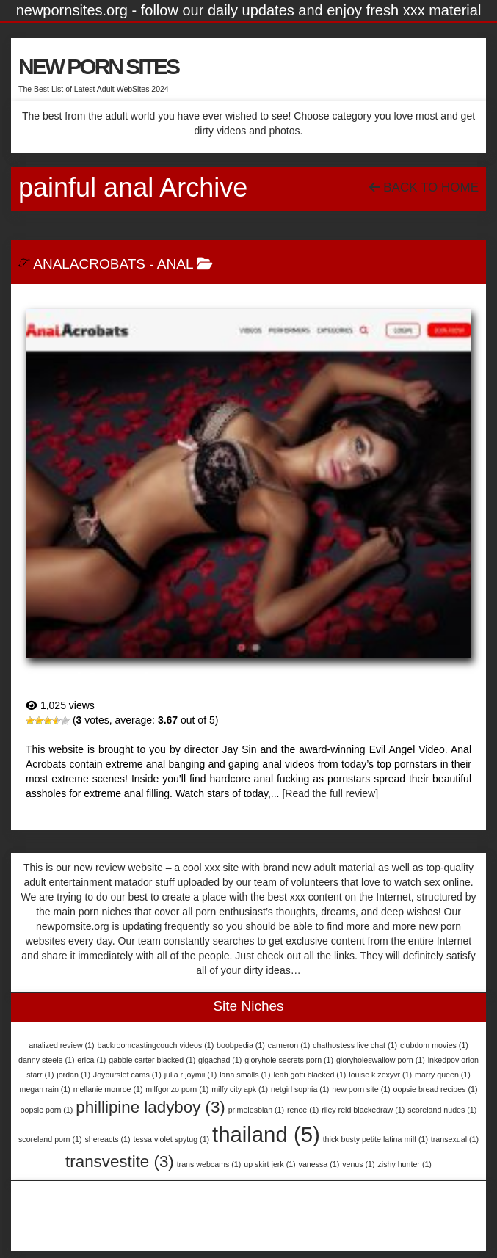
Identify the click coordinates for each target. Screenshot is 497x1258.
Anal (175, 264)
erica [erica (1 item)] (91, 1059)
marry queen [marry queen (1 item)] (443, 1074)
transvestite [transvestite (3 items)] (119, 1161)
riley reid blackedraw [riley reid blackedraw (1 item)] (363, 1109)
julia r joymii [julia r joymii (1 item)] (190, 1074)
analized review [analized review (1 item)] (61, 1045)
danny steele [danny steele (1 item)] (46, 1059)
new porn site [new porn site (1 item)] (361, 1089)
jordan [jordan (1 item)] (73, 1074)
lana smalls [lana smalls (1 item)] (245, 1074)
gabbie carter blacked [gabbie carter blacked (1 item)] (152, 1059)
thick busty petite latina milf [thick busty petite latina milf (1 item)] (375, 1139)
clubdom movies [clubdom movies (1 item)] (434, 1045)
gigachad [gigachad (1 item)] (220, 1059)
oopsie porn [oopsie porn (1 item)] (47, 1109)
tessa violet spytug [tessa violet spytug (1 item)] (171, 1139)
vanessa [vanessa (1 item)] (319, 1164)
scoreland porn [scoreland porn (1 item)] (49, 1139)
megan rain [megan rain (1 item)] (45, 1089)
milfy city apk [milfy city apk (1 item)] (239, 1089)
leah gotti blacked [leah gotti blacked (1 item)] (309, 1074)
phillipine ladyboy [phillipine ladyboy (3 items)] (150, 1107)
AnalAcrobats (89, 264)
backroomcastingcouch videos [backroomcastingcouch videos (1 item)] (155, 1045)
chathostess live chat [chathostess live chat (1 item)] (355, 1045)
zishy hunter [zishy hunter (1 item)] (404, 1164)
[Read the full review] (330, 793)
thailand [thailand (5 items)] (266, 1134)
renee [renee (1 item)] (303, 1109)
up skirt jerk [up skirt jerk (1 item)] (269, 1164)
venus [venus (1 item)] (358, 1164)
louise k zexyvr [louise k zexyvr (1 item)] (380, 1074)
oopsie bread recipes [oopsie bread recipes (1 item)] (435, 1089)
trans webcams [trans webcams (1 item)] (209, 1164)
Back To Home (424, 187)
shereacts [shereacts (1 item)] (107, 1139)
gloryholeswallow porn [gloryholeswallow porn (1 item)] (380, 1059)
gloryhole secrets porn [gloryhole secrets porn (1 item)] (288, 1059)
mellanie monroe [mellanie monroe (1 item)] (108, 1089)
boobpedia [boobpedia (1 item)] (241, 1045)
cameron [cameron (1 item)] (289, 1045)
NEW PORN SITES (98, 66)
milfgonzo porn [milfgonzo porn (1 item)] (176, 1089)
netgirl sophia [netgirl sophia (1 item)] (300, 1089)
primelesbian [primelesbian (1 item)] (256, 1109)
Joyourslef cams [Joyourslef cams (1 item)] (127, 1074)
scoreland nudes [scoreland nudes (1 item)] (441, 1109)
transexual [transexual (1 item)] (455, 1139)
